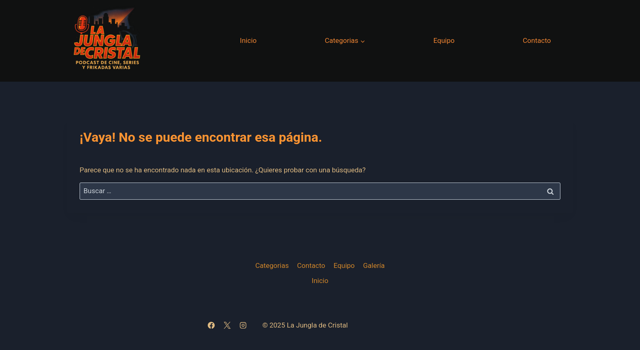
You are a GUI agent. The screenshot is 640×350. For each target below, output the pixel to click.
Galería (373, 265)
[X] (227, 325)
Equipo (444, 40)
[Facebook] (211, 325)
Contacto (537, 40)
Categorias (272, 265)
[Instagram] (243, 325)
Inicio (248, 40)
